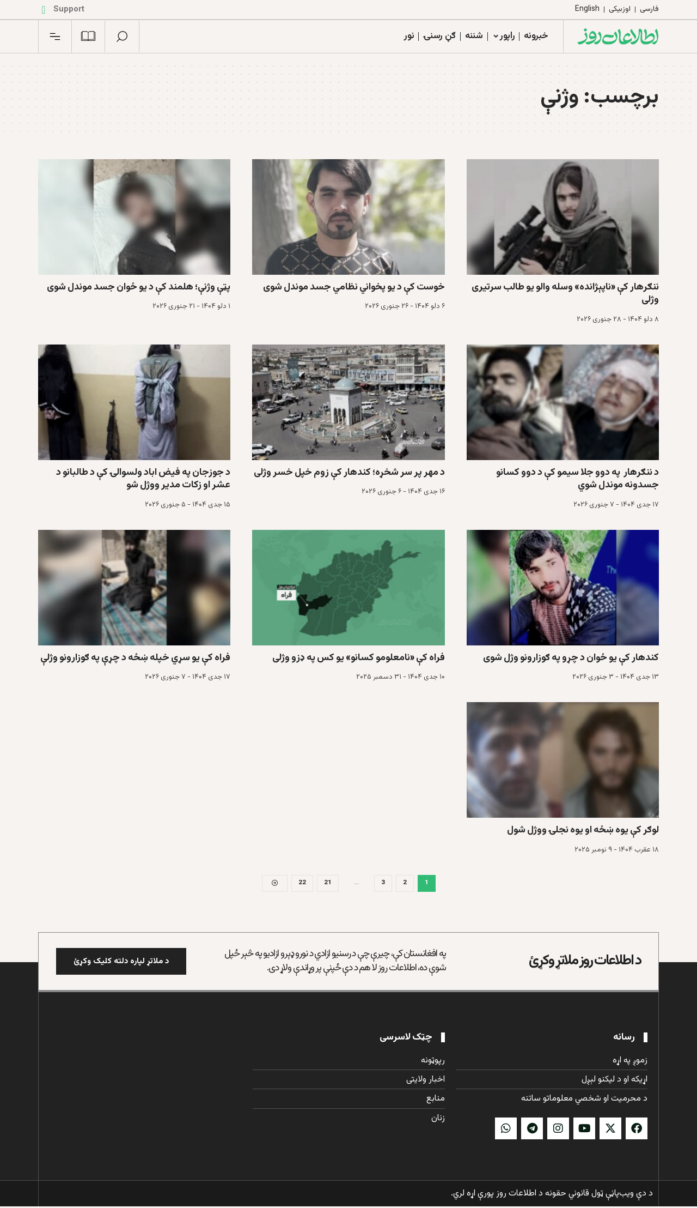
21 (328, 884)
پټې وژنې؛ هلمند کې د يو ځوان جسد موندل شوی (138, 287)
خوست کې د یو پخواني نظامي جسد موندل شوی (354, 287)
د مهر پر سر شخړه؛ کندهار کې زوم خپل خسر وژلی (349, 472)
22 (302, 884)
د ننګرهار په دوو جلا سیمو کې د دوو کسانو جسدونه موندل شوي (577, 479)
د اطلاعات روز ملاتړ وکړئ (585, 962)
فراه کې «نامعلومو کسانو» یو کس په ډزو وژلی (358, 658)
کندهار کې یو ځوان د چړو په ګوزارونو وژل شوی (571, 658)
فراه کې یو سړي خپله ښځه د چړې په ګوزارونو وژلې (135, 658)
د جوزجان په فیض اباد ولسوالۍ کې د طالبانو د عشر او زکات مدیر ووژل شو (143, 479)
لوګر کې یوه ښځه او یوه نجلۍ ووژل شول (583, 830)
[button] (122, 36)
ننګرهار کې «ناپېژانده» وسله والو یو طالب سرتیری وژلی (565, 293)
